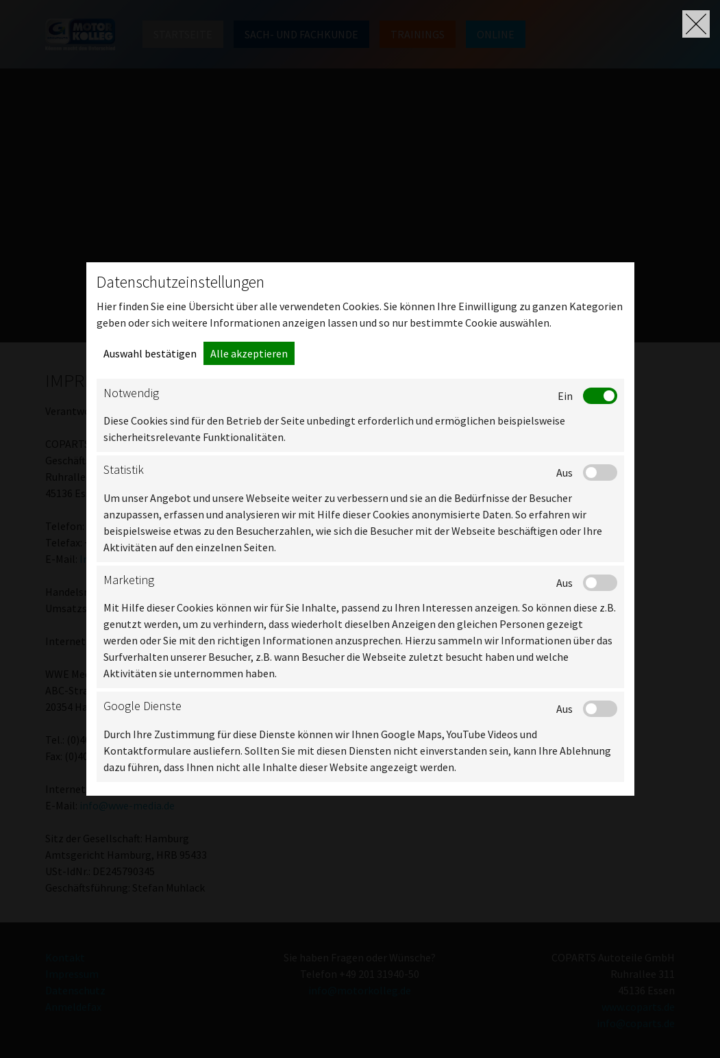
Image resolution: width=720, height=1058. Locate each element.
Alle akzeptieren (249, 353)
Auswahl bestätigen (150, 353)
